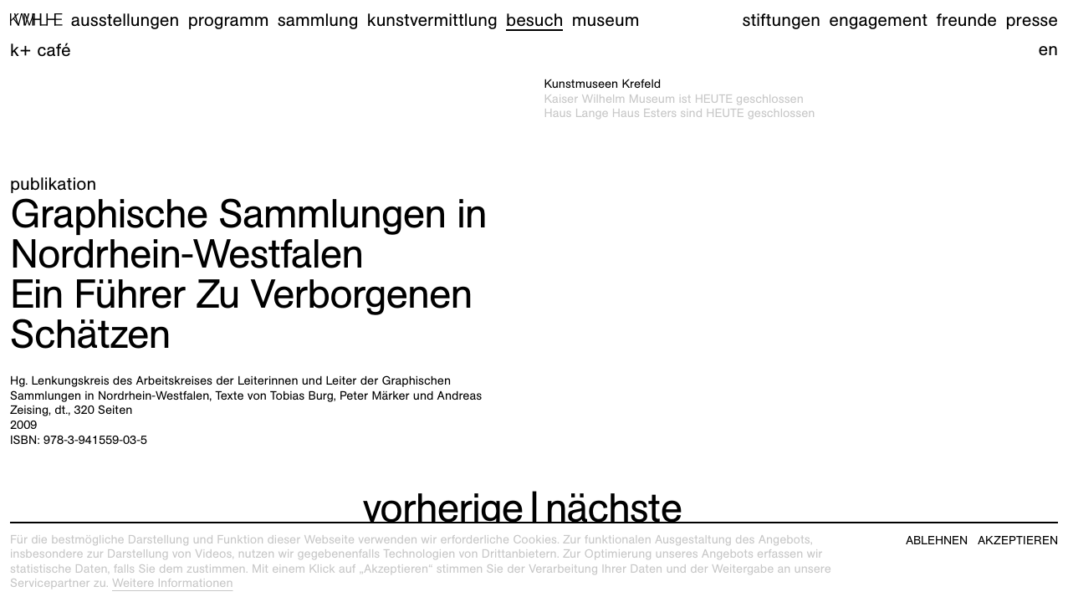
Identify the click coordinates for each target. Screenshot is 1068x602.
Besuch (534, 19)
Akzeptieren (1018, 540)
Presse (1031, 19)
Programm (228, 19)
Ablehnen (937, 540)
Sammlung (318, 19)
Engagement (878, 19)
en (1048, 49)
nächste (613, 507)
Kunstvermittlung (432, 19)
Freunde (967, 19)
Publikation (53, 183)
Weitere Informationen (172, 583)
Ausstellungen (125, 19)
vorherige (442, 507)
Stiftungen (781, 19)
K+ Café (40, 49)
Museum (606, 19)
